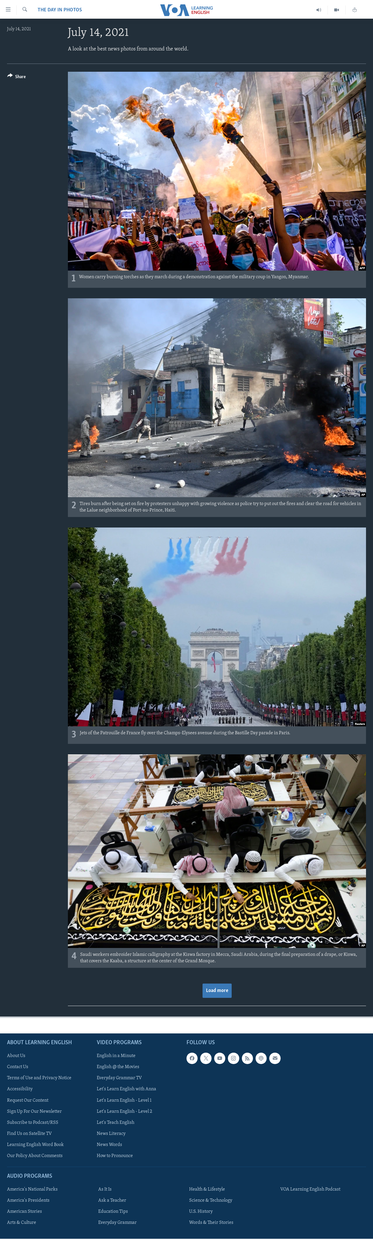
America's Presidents (28, 1200)
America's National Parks (32, 1189)
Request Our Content (27, 1100)
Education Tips (113, 1211)
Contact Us (17, 1067)
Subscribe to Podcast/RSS (32, 1122)
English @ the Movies (118, 1067)
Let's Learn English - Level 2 (124, 1111)
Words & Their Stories (211, 1222)
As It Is (105, 1189)
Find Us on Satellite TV (29, 1133)
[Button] (16, 78)
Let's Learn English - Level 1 (124, 1100)
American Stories (24, 1211)
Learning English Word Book (35, 1144)
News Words (109, 1144)
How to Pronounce (115, 1156)
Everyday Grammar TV (119, 1078)
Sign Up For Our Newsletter (34, 1111)
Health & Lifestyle (207, 1189)
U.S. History (201, 1211)
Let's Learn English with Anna (126, 1089)
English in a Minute (116, 1056)
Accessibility (20, 1089)
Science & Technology (210, 1200)
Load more (217, 990)
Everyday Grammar (117, 1222)
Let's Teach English (115, 1122)
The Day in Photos (60, 10)
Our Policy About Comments (35, 1156)
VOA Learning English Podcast (310, 1189)
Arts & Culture (21, 1222)
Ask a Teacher (112, 1200)
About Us (16, 1056)
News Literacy (111, 1133)
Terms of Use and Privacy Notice (39, 1078)
